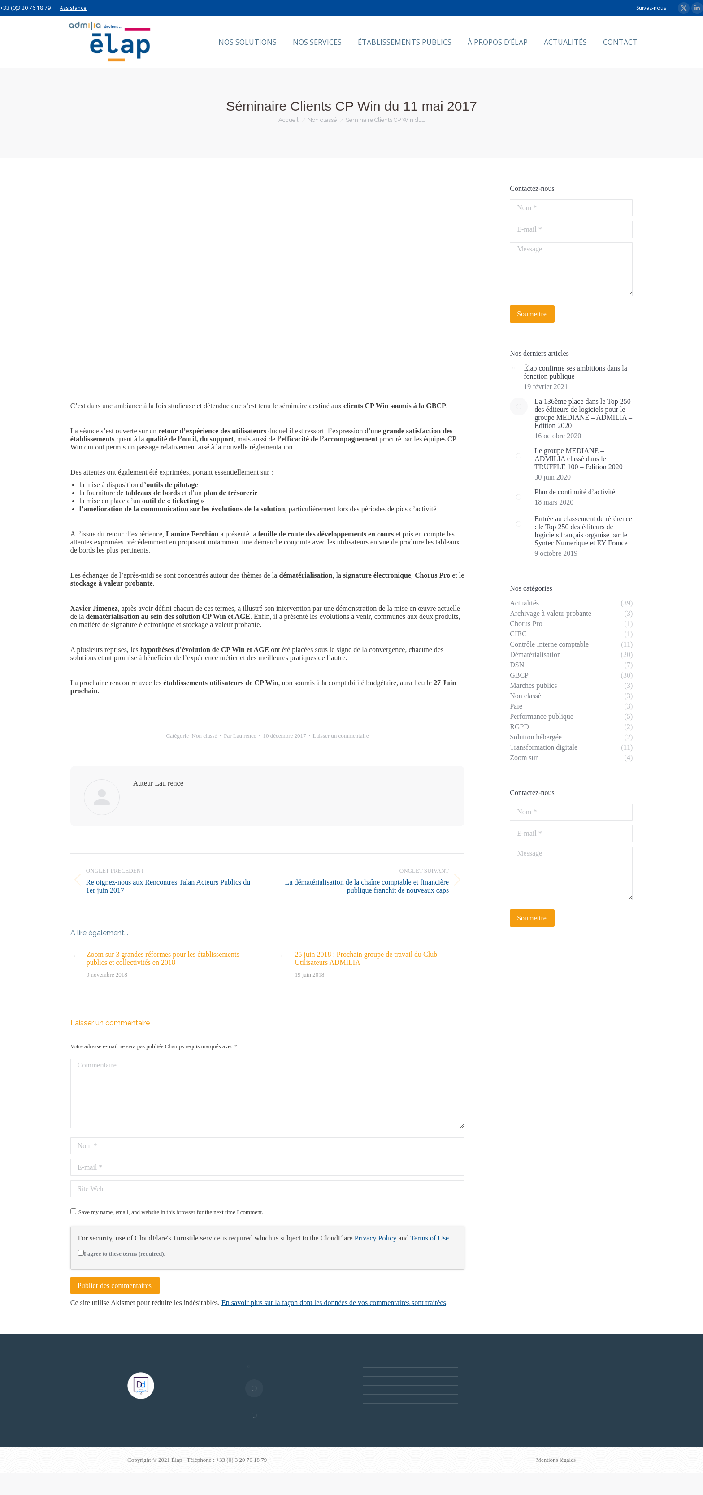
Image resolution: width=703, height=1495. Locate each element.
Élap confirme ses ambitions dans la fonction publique (575, 372)
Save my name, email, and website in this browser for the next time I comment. (171, 1212)
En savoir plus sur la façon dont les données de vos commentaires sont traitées (333, 1302)
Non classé (204, 735)
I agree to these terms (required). (121, 1253)
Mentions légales (556, 1459)
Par (240, 735)
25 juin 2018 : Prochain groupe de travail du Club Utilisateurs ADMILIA (366, 958)
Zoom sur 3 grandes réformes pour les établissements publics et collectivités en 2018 (163, 958)
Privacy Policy (376, 1238)
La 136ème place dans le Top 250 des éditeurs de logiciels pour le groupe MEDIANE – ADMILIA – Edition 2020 (583, 413)
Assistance (73, 8)
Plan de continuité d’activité (574, 492)
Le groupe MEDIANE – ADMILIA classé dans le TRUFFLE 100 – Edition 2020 (578, 459)
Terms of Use (429, 1238)
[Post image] (74, 956)
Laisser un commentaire (341, 735)
